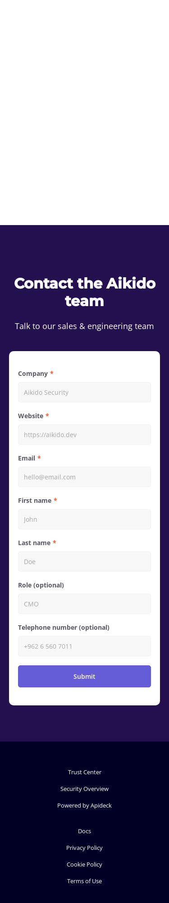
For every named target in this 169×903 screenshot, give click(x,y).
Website (30, 415)
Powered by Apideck (84, 805)
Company (33, 373)
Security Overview (84, 789)
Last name (34, 542)
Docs (84, 831)
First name (34, 500)
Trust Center (84, 772)
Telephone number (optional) (64, 627)
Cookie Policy (84, 864)
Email (26, 458)
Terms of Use (84, 881)
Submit (84, 676)
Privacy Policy (84, 848)
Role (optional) (41, 585)
